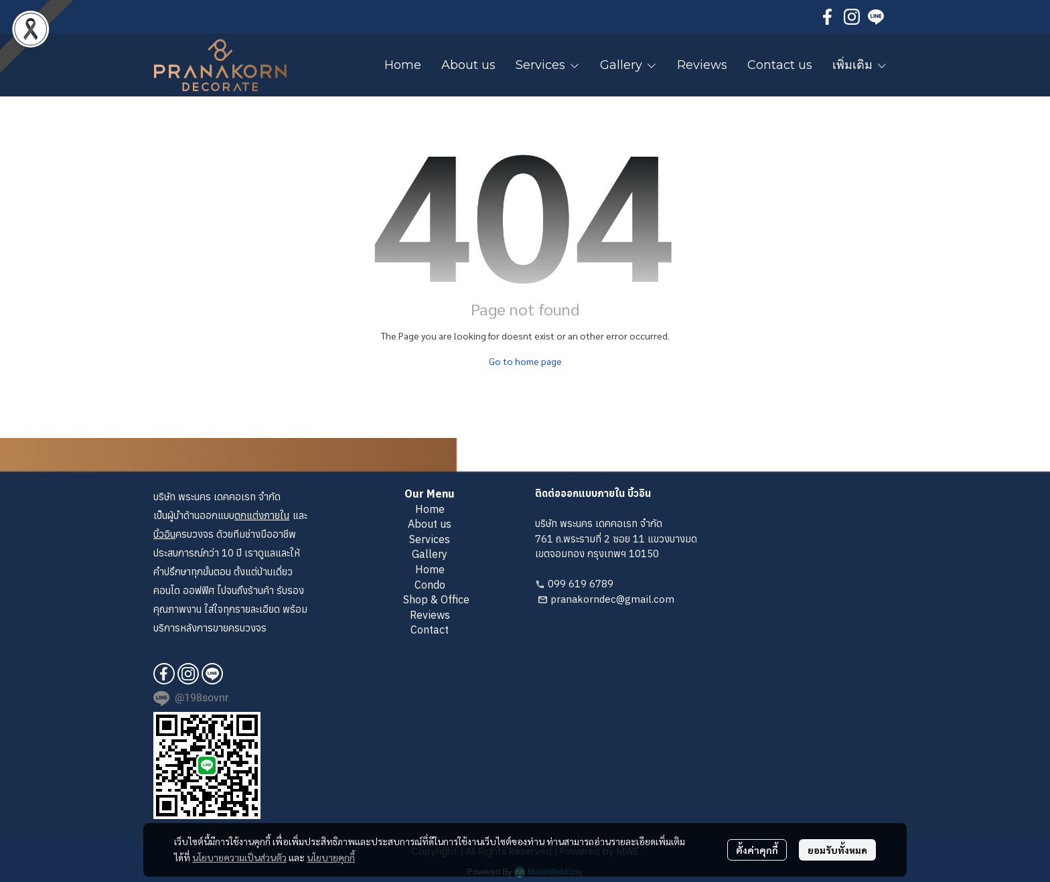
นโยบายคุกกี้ (331, 857)
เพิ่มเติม (859, 65)
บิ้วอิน (164, 534)
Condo (430, 584)
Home (430, 509)
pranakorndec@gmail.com (612, 599)
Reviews (430, 614)
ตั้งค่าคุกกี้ (757, 850)
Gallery (429, 554)
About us (429, 523)
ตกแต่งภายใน (261, 515)
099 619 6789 (580, 583)
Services (429, 539)
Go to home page (525, 361)
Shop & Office (436, 599)
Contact (429, 629)
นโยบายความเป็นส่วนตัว (239, 857)
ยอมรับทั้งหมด (837, 850)
